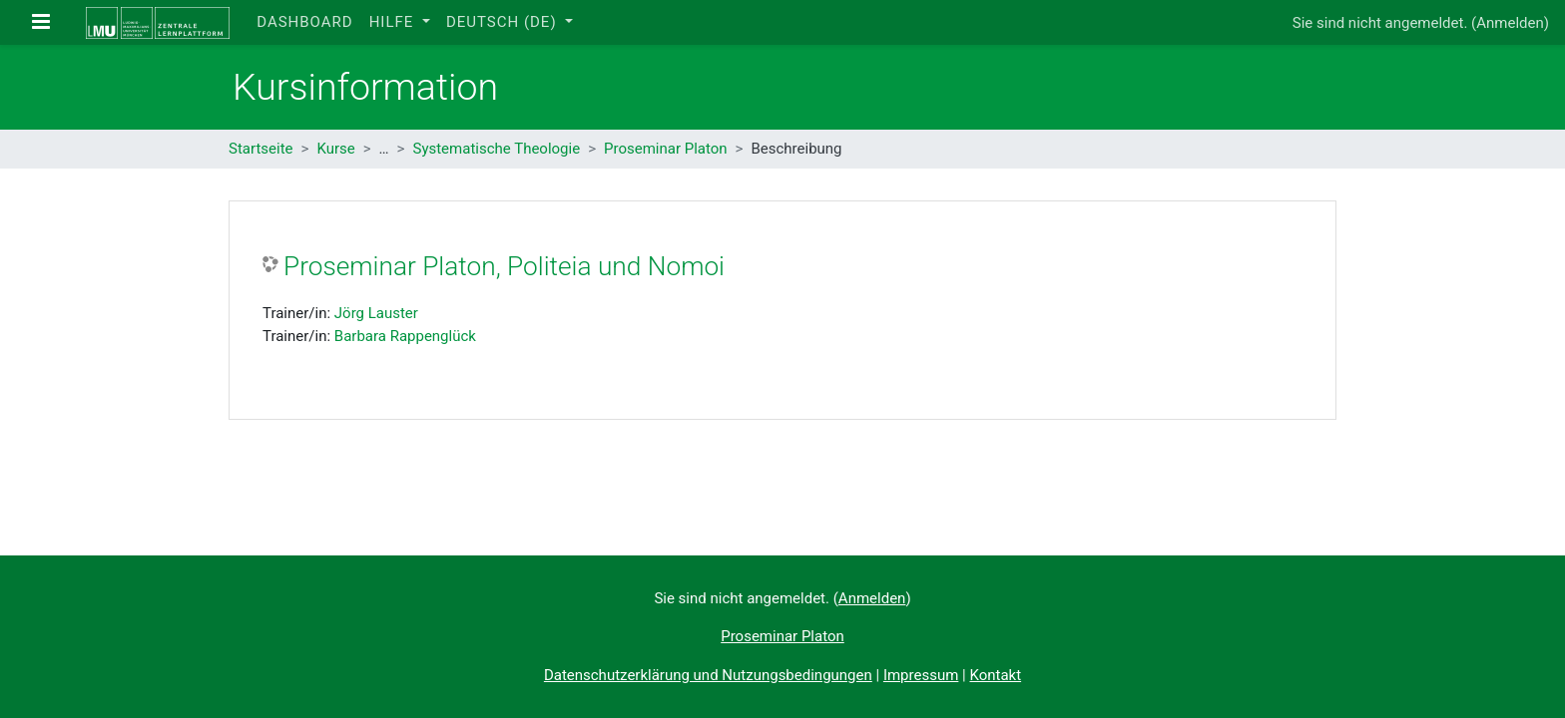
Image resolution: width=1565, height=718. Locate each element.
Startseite (261, 149)
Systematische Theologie (496, 149)
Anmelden (1510, 23)
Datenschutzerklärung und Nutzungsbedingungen (708, 675)
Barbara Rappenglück (405, 336)
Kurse (335, 149)
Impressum (920, 675)
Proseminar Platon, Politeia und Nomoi (504, 266)
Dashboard (304, 22)
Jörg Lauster (376, 313)
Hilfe (393, 22)
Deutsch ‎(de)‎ (503, 22)
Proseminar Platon (666, 149)
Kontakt (995, 675)
